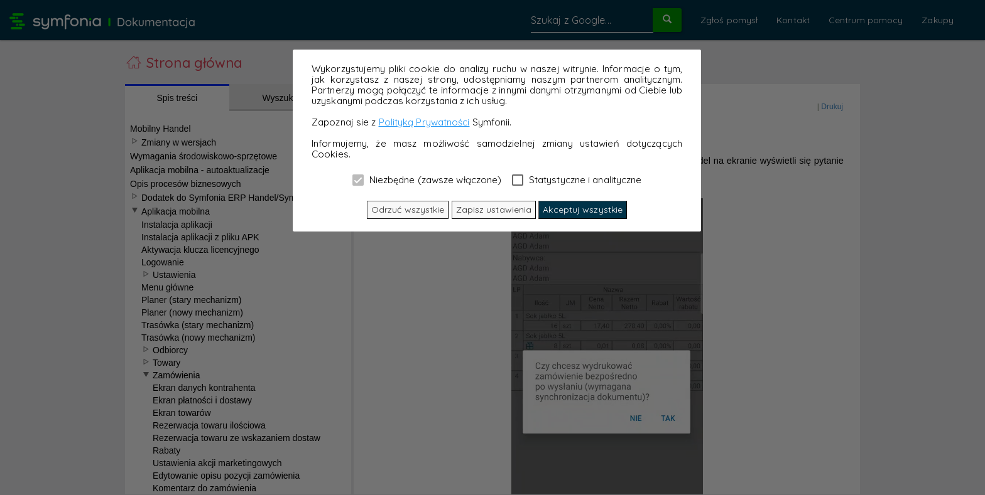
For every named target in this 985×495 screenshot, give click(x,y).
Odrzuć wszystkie (408, 209)
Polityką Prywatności (424, 122)
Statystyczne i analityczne (577, 179)
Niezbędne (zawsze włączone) (427, 179)
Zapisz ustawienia (494, 209)
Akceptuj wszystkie (583, 209)
